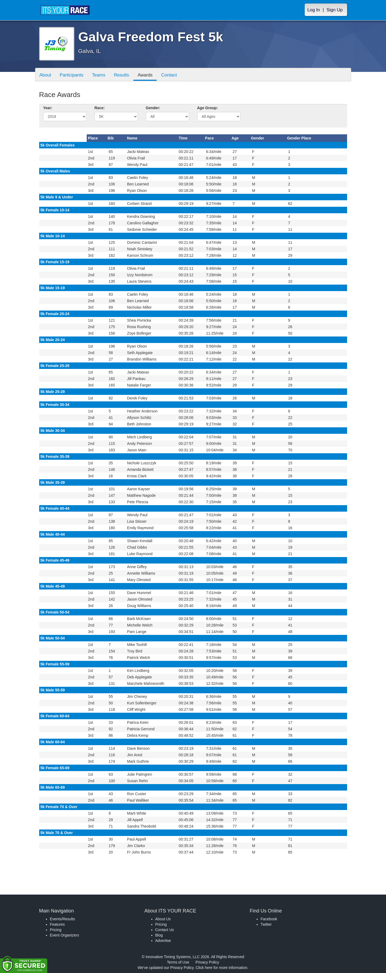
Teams (98, 75)
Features (57, 924)
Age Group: (207, 108)
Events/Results (62, 919)
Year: (47, 108)
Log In (313, 9)
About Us (163, 919)
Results (121, 75)
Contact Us (164, 930)
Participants (71, 75)
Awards (145, 75)
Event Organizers (64, 935)
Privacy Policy (207, 962)
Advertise (163, 940)
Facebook (269, 919)
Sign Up (335, 9)
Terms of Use (178, 962)
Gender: (153, 108)
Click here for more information (221, 967)
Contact (169, 75)
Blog (159, 935)
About (45, 75)
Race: (100, 108)
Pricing (56, 930)
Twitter (266, 924)
